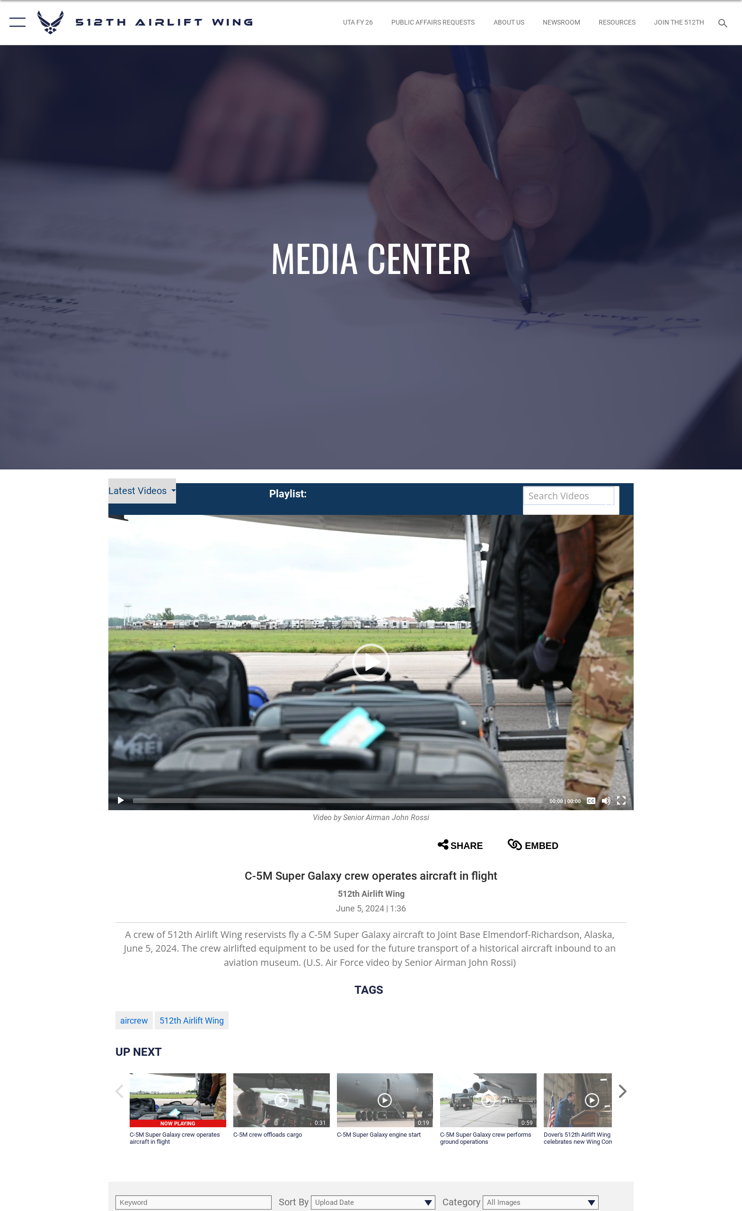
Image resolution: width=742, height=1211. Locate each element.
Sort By (294, 1203)
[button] (15, 22)
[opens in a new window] (358, 22)
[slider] (337, 800)
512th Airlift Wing (191, 1020)
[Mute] (606, 800)
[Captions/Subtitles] (591, 800)
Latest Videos (138, 491)
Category (461, 1203)
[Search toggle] (724, 22)
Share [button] (460, 845)
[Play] (120, 800)
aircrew (134, 1020)
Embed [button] (532, 845)
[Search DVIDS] (568, 495)
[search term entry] (193, 1202)
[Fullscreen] (621, 800)
